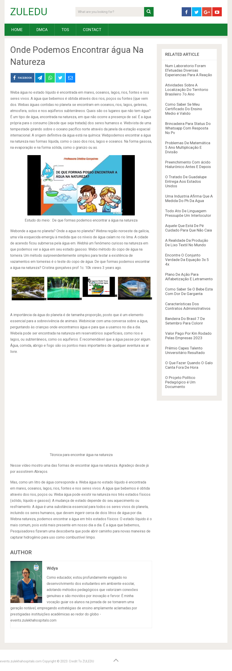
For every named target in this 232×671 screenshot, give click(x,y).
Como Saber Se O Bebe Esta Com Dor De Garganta (189, 291)
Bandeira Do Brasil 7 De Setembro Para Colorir (185, 320)
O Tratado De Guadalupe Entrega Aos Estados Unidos (186, 181)
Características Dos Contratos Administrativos (187, 306)
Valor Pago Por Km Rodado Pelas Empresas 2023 (188, 335)
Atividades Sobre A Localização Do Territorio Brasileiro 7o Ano (186, 89)
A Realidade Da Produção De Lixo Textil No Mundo (186, 242)
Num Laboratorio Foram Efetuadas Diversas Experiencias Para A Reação (188, 70)
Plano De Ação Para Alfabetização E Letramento (189, 276)
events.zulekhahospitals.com (21, 661)
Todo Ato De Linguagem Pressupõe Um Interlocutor (188, 213)
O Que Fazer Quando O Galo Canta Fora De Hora (189, 365)
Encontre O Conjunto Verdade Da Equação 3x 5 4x (187, 259)
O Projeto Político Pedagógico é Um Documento (180, 382)
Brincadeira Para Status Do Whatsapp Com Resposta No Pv (188, 128)
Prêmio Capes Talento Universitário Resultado (185, 350)
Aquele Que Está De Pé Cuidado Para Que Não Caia (188, 227)
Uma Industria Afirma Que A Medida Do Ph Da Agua (189, 198)
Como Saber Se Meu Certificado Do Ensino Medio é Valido (183, 109)
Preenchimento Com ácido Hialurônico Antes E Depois (188, 164)
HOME (17, 29)
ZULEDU (28, 12)
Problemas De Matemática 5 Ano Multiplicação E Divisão (187, 147)
